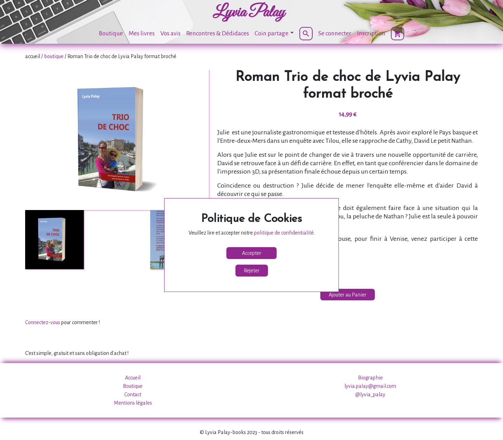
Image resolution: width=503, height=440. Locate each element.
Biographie (370, 377)
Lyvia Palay (249, 12)
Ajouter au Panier (347, 295)
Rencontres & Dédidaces (217, 33)
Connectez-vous (42, 322)
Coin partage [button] (272, 33)
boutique (54, 56)
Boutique (111, 33)
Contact (132, 394)
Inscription (371, 33)
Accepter (251, 253)
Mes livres (142, 33)
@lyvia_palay (370, 394)
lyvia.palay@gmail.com (370, 386)
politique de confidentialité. (284, 233)
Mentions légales (133, 403)
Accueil (132, 377)
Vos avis (170, 33)
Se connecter (334, 33)
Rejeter (252, 270)
